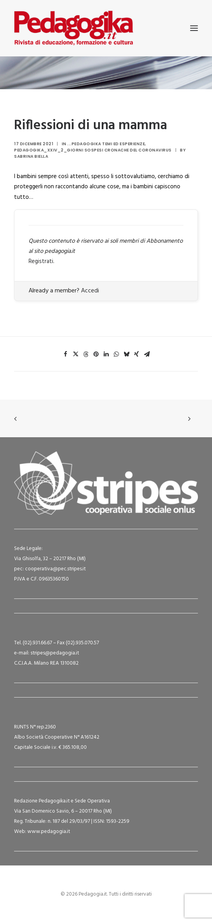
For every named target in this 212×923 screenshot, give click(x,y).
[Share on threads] (85, 354)
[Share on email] (146, 354)
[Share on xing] (136, 354)
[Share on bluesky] (126, 354)
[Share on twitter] (75, 354)
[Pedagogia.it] (73, 28)
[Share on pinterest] (96, 354)
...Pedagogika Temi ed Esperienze (106, 144)
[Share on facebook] (65, 354)
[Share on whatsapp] (116, 354)
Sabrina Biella (31, 156)
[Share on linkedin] (106, 354)
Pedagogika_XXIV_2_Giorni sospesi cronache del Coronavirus (93, 150)
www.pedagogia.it (48, 831)
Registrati (41, 261)
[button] (194, 28)
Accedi (90, 291)
